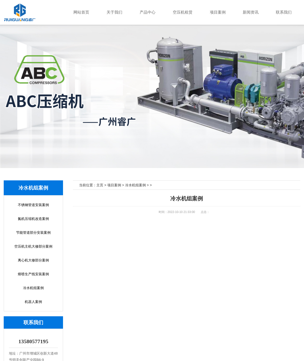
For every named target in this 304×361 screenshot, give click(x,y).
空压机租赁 (196, 12)
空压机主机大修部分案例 (33, 246)
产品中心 (165, 12)
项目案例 (228, 12)
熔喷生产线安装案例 (33, 274)
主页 (99, 185)
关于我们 (136, 12)
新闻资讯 (256, 12)
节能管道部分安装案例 (33, 232)
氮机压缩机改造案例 (33, 219)
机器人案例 (33, 302)
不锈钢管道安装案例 (33, 205)
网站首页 (107, 12)
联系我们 (286, 12)
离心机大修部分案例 (33, 260)
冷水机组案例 (33, 288)
